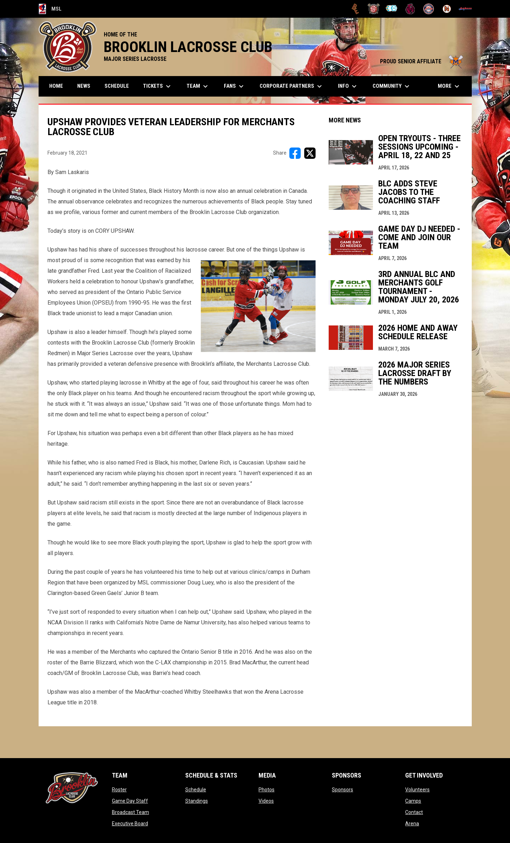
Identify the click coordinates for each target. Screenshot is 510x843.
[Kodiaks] (410, 9)
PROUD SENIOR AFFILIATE (422, 61)
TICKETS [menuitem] (157, 86)
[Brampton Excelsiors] (355, 9)
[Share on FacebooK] (295, 153)
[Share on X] (310, 153)
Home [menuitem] (56, 86)
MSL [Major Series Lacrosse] (50, 9)
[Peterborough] (465, 9)
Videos (266, 801)
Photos (266, 789)
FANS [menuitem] (234, 86)
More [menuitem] (449, 86)
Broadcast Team (130, 812)
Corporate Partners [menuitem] (292, 86)
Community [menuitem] (392, 86)
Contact (414, 812)
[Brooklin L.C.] (373, 9)
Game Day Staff (130, 801)
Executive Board (130, 823)
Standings (196, 801)
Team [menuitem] (198, 86)
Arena (412, 823)
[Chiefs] (391, 9)
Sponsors (342, 789)
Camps (413, 801)
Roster (119, 789)
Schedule (195, 789)
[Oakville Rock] (428, 9)
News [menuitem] (83, 86)
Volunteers (417, 789)
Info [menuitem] (348, 86)
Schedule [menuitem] (116, 86)
